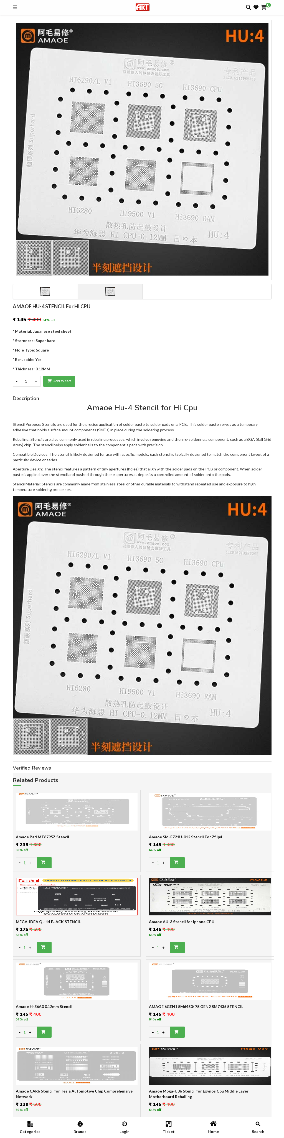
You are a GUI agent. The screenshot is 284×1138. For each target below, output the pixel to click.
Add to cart (59, 381)
